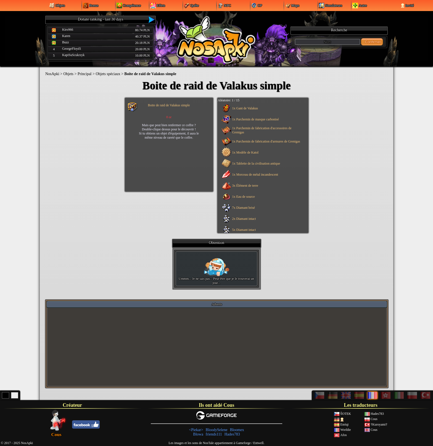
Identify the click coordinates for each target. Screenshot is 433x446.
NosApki (52, 74)
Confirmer (373, 42)
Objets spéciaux (108, 74)
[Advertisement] (216, 346)
